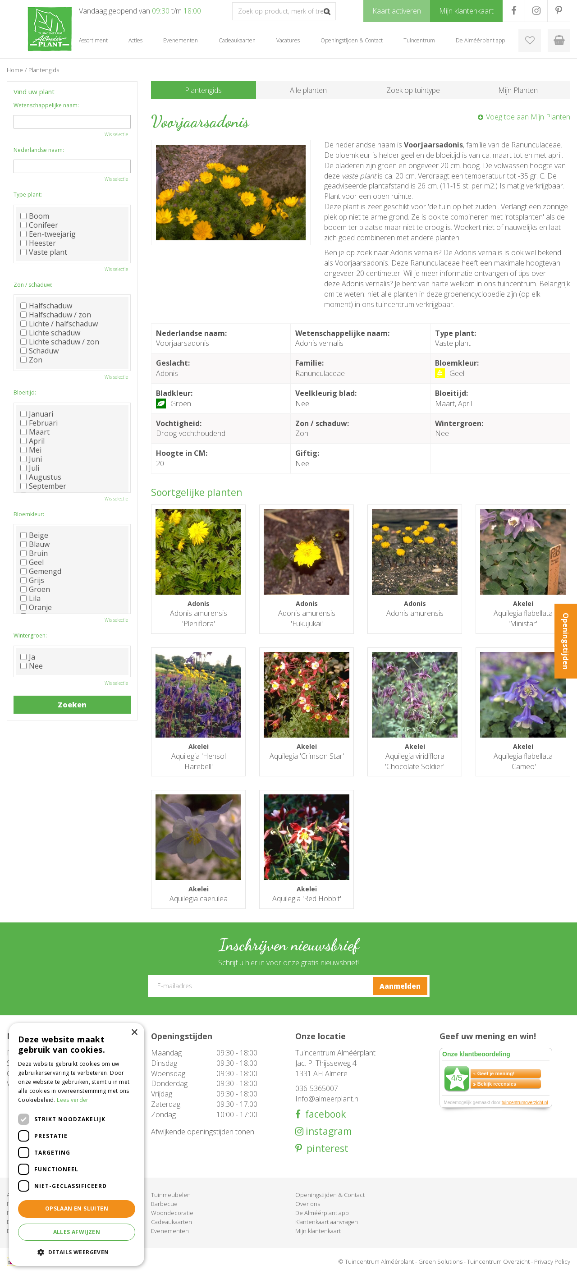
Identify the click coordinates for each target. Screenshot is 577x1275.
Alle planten (308, 90)
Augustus (40, 477)
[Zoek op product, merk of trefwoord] (284, 11)
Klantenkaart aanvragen (326, 1221)
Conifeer (39, 225)
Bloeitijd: (25, 392)
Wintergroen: (30, 635)
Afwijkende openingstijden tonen (202, 1132)
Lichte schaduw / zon (59, 342)
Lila (30, 598)
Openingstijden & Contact (330, 1194)
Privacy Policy (552, 1261)
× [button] (134, 1032)
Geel (32, 562)
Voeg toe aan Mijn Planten (528, 117)
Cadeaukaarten (171, 1221)
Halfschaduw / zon (55, 315)
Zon (31, 360)
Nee (31, 666)
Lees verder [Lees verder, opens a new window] (72, 1100)
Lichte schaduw (50, 333)
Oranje (36, 607)
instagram (327, 1131)
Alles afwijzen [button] (77, 1232)
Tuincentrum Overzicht (498, 1261)
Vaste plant (43, 252)
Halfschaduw (46, 306)
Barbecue (164, 1203)
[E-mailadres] (289, 986)
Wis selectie (116, 134)
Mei (30, 450)
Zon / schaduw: (33, 285)
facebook (323, 1114)
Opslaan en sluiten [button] (76, 1208)
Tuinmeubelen (171, 1194)
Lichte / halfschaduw (59, 324)
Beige (34, 535)
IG (536, 11)
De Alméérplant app (322, 1212)
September (43, 486)
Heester (38, 243)
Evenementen (170, 1230)
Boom (34, 216)
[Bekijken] (559, 40)
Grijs (32, 580)
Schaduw (39, 351)
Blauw (35, 544)
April (32, 441)
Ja (27, 657)
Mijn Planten (518, 90)
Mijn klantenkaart (318, 1230)
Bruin (34, 553)
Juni (31, 459)
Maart (35, 432)
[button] (76, 1252)
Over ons (307, 1203)
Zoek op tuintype (413, 90)
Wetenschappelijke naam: (46, 105)
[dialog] (76, 1144)
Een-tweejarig (48, 234)
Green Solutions (440, 1261)
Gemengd (40, 571)
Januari (36, 414)
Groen (35, 589)
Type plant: (28, 194)
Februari (39, 423)
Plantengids (203, 90)
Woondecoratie (172, 1212)
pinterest (325, 1148)
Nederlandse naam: (39, 150)
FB (514, 11)
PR (559, 11)
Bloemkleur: (29, 514)
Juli (29, 468)
